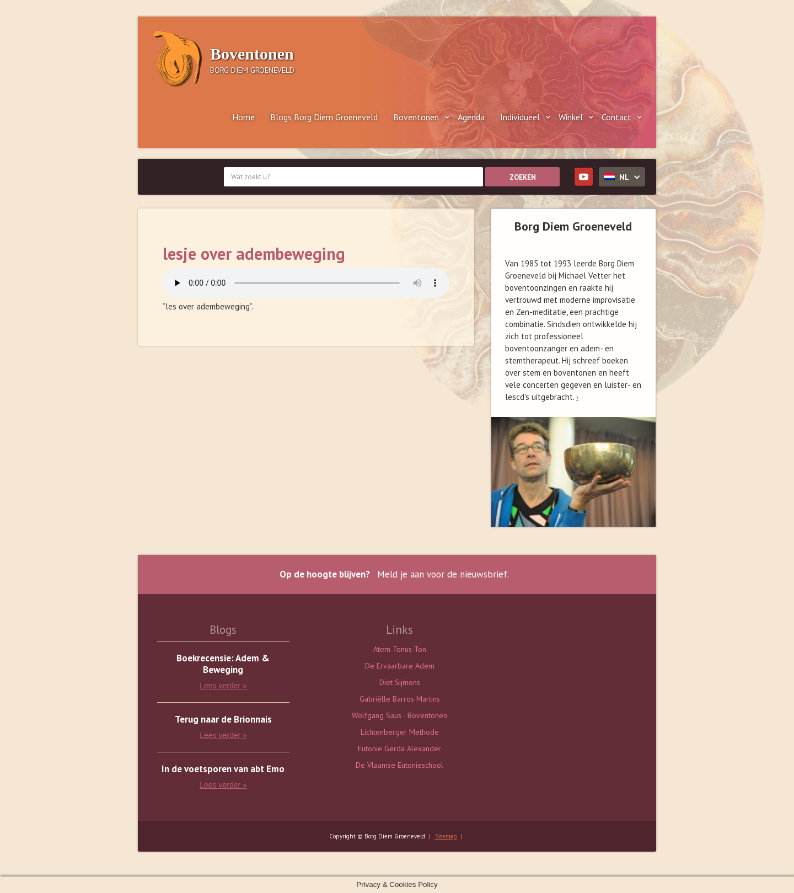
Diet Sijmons (399, 682)
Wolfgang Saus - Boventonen (399, 715)
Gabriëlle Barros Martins (400, 699)
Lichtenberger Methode (400, 732)
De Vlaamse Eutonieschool (399, 765)
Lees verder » (223, 685)
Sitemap (446, 836)
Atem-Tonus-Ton (399, 649)
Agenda (471, 116)
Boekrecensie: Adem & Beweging (223, 664)
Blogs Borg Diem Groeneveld (324, 116)
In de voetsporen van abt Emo (223, 769)
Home (243, 116)
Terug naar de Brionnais (223, 719)
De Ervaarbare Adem (399, 666)
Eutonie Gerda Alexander (399, 748)
